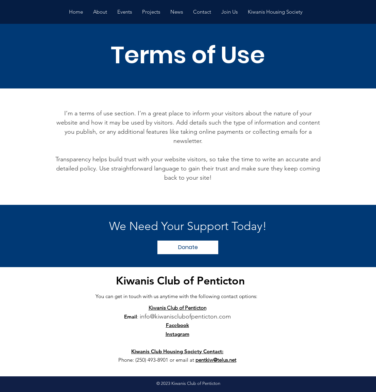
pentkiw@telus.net (215, 360)
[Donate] (187, 247)
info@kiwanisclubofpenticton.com (185, 316)
